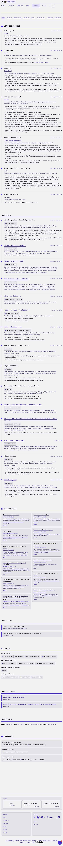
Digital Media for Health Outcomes (13, 697)
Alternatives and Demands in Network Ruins (22, 405)
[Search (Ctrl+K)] (49, 5)
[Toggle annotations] (60, 843)
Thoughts (11, 5)
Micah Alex (19, 840)
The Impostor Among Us (13, 440)
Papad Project (10, 480)
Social (44, 5)
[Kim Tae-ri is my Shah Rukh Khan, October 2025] (31, 804)
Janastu (6, 99)
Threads (20, 5)
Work (3, 5)
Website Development (12, 327)
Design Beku (7, 71)
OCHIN (6, 33)
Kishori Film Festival (13, 261)
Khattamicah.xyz (9, 840)
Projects (9, 18)
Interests (58, 18)
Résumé (36, 5)
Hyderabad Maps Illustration (16, 310)
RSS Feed (36, 824)
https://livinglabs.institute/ (41, 62)
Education (26, 18)
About (28, 5)
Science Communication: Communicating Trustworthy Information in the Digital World (29, 704)
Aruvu (5, 53)
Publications (18, 18)
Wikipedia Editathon (12, 296)
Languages (50, 18)
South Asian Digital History (16, 279)
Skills (33, 18)
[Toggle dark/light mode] (53, 5)
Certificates (41, 18)
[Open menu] (2, 2)
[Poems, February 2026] (12, 803)
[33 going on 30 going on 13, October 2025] (51, 804)
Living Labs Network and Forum (12, 140)
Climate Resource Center (14, 245)
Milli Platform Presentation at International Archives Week (30, 418)
